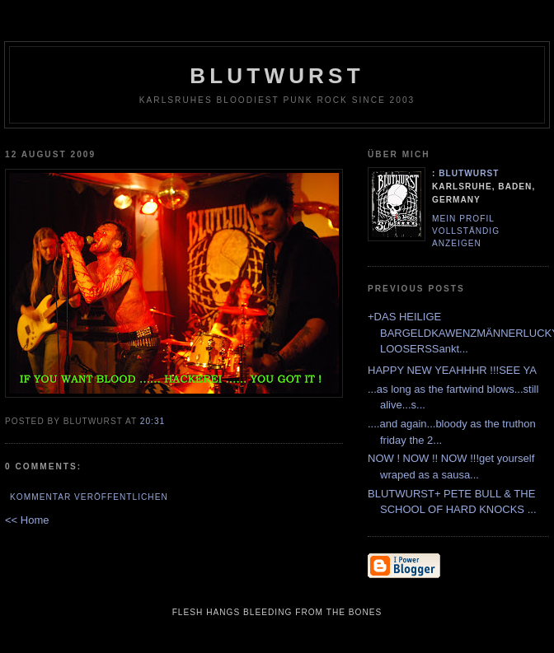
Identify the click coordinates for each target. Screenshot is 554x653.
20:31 (152, 421)
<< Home (27, 520)
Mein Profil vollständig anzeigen (466, 231)
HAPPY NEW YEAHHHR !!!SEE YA (452, 370)
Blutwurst (277, 75)
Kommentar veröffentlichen (89, 496)
